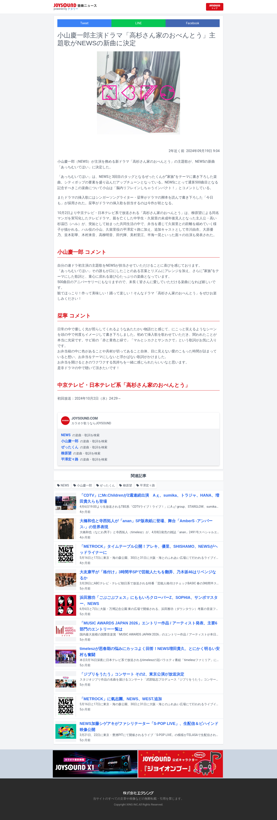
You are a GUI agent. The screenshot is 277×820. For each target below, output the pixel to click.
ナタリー (73, 8)
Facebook (192, 23)
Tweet (84, 23)
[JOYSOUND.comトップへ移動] (214, 7)
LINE (138, 23)
